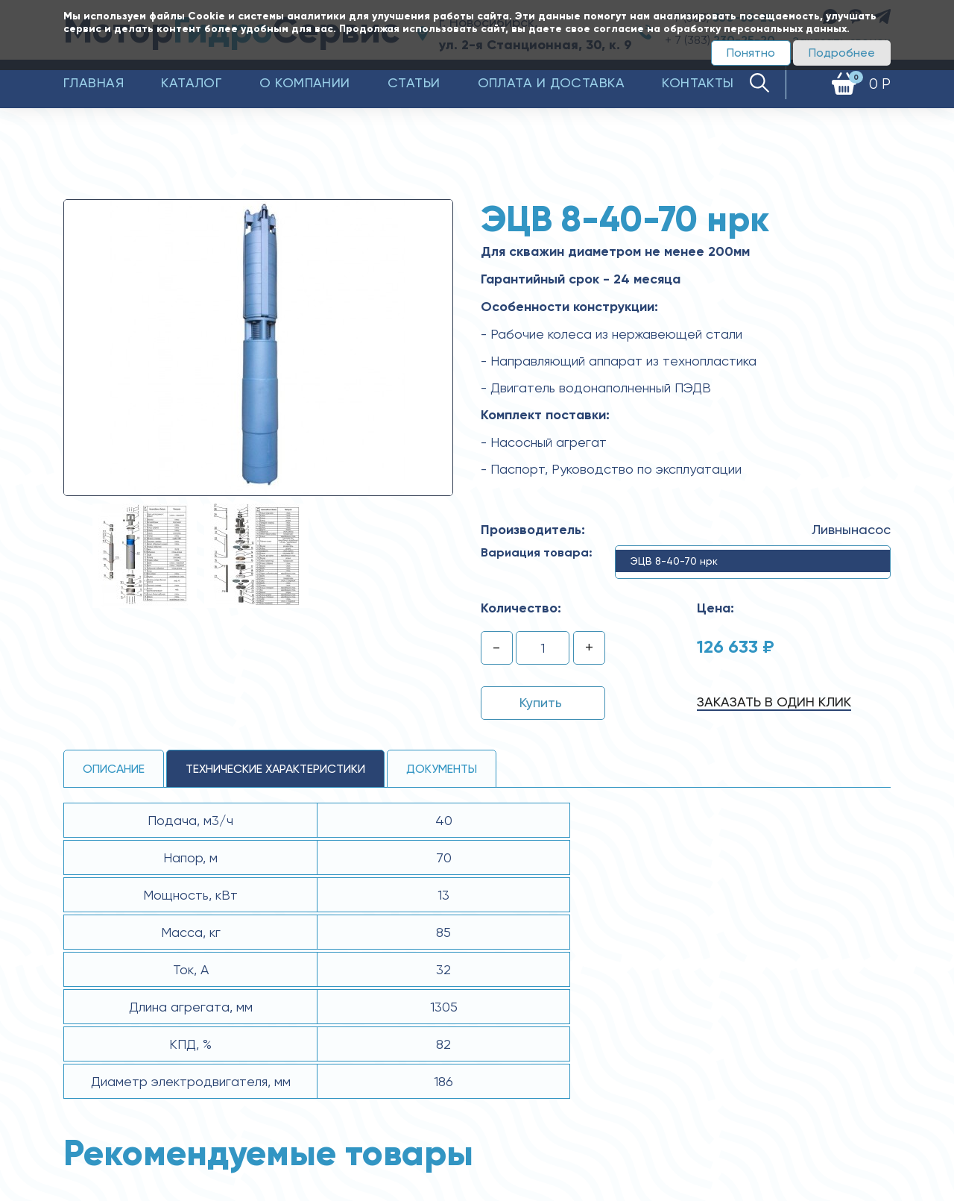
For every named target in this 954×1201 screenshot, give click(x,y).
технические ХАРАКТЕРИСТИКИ (275, 769)
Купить (540, 702)
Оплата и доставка (551, 82)
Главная (93, 82)
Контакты (698, 82)
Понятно (751, 53)
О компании (304, 82)
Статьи (414, 82)
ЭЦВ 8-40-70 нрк (674, 561)
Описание (114, 769)
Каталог (191, 82)
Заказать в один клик (774, 701)
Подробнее (842, 53)
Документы (441, 769)
